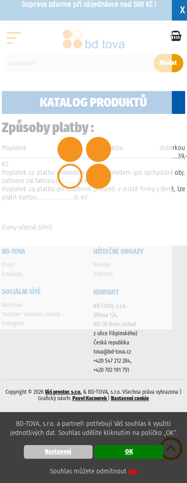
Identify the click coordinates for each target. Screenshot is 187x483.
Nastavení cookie (130, 398)
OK (129, 452)
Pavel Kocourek (90, 398)
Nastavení (58, 452)
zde (133, 471)
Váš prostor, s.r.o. (63, 392)
